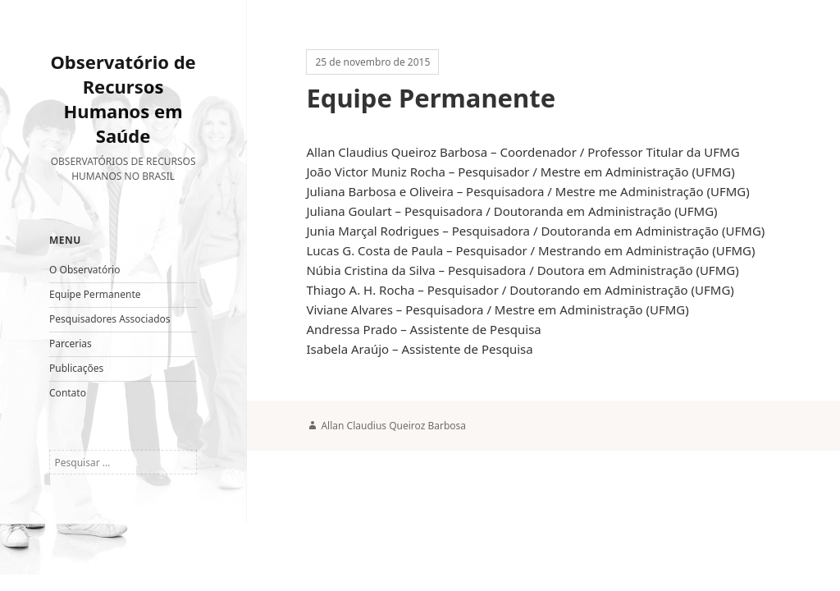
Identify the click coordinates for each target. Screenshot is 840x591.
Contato (67, 393)
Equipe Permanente (94, 294)
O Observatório (84, 270)
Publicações (76, 368)
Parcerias (70, 343)
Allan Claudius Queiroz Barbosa (393, 426)
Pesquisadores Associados (110, 319)
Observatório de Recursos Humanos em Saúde (122, 98)
